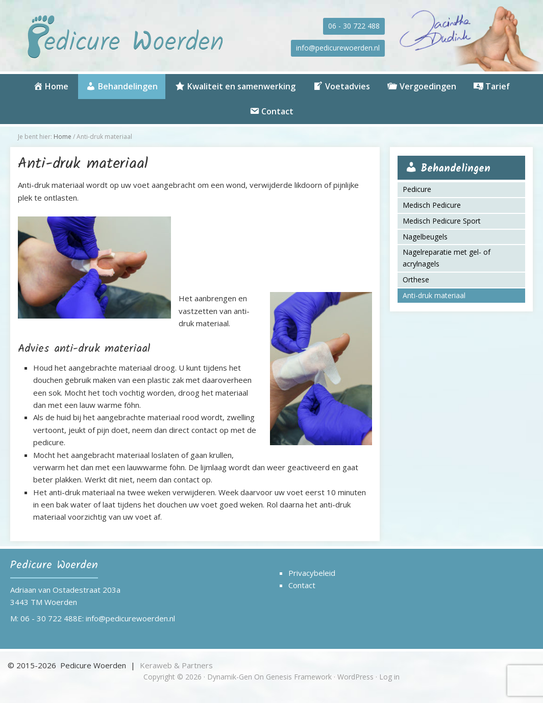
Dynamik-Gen (229, 677)
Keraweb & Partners (176, 665)
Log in (389, 677)
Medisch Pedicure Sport (442, 221)
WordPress (355, 677)
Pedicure (417, 189)
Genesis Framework (299, 677)
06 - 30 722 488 (354, 26)
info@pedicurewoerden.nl (338, 48)
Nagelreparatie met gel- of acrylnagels (446, 258)
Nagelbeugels (425, 236)
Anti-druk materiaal (434, 295)
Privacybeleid (311, 573)
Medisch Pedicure (432, 205)
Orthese (416, 279)
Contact (301, 585)
